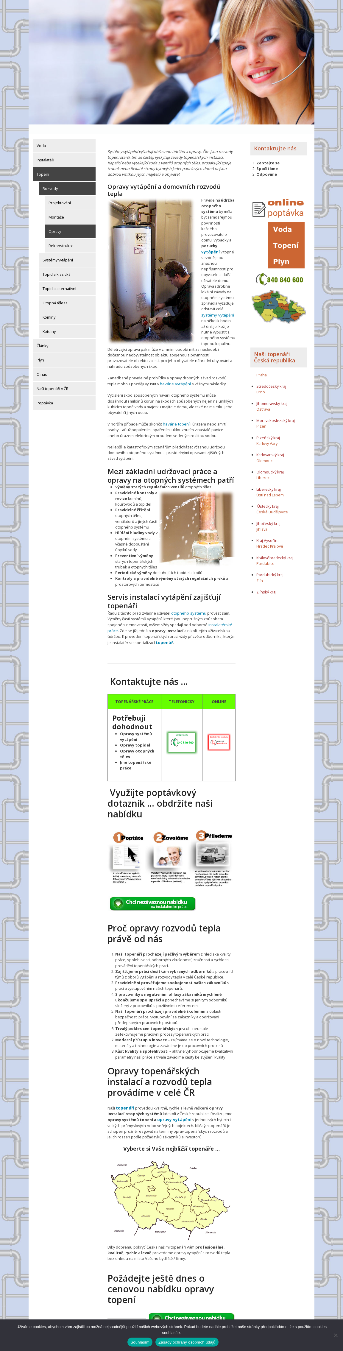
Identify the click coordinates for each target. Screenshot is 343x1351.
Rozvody (50, 178)
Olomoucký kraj (270, 462)
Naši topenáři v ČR (52, 378)
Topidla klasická (57, 264)
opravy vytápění (173, 1107)
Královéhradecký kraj (274, 548)
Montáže (56, 207)
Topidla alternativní (59, 278)
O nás (42, 364)
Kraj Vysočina (268, 530)
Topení (43, 164)
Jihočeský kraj (268, 513)
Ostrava (263, 399)
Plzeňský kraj (268, 428)
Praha (261, 365)
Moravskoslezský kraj (275, 410)
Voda (41, 135)
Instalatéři (45, 150)
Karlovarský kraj (270, 445)
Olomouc (264, 451)
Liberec (262, 467)
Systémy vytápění (58, 250)
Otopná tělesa (55, 293)
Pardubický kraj (269, 565)
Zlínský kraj (266, 582)
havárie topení (175, 413)
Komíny (49, 307)
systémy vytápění (216, 304)
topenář (164, 630)
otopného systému (188, 601)
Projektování (60, 193)
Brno (260, 382)
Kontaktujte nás (275, 138)
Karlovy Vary (266, 433)
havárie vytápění (174, 373)
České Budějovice (272, 502)
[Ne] (336, 1335)
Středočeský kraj (271, 376)
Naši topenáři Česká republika (274, 347)
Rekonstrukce (61, 236)
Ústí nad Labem (270, 485)
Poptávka (45, 393)
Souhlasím (139, 1342)
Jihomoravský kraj (271, 393)
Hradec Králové (269, 536)
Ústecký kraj (268, 496)
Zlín (259, 570)
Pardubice (265, 553)
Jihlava (261, 519)
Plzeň (261, 416)
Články (42, 336)
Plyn (40, 350)
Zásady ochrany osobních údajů (187, 1342)
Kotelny (49, 321)
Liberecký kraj (268, 479)
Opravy (55, 221)
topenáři (124, 1095)
